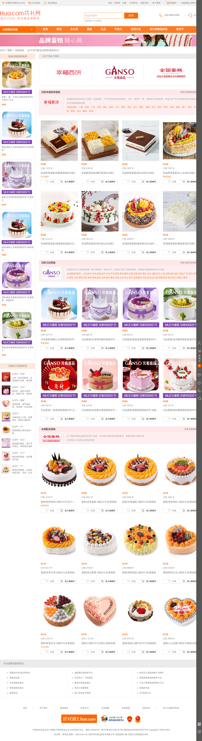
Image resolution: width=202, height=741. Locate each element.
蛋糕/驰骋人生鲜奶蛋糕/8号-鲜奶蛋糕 (18, 248)
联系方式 (85, 708)
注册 (124, 3)
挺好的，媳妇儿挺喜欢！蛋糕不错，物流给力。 (22, 394)
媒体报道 (64, 708)
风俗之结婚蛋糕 (81, 688)
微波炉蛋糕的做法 (82, 683)
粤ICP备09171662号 (110, 730)
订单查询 (133, 3)
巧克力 (118, 29)
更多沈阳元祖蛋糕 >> (189, 262)
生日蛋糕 (97, 21)
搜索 (131, 15)
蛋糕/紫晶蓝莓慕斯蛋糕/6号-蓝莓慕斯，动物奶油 (18, 298)
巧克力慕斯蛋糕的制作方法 (151, 683)
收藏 (50, 181)
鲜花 (59, 29)
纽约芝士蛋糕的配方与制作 (151, 673)
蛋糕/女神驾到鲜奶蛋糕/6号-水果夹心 (18, 198)
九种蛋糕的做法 (16, 683)
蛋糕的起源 (14, 678)
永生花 (74, 29)
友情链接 (126, 708)
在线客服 (195, 15)
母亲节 (180, 29)
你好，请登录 (114, 3)
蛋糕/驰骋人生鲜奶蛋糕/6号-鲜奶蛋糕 (18, 148)
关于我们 (44, 708)
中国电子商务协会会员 (59, 730)
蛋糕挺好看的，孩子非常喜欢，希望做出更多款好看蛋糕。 (22, 446)
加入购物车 (67, 181)
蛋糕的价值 (144, 688)
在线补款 (146, 708)
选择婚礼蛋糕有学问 (83, 673)
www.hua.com (81, 734)
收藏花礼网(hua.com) (13, 3)
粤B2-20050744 (93, 730)
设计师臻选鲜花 (158, 29)
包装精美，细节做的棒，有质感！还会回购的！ (22, 407)
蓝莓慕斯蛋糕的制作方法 (150, 678)
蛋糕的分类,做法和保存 (19, 673)
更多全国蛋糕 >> (191, 429)
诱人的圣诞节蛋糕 (82, 693)
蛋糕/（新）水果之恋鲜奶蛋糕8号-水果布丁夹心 (18, 98)
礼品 (103, 29)
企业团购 (105, 708)
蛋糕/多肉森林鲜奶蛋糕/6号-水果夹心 (18, 349)
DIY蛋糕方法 (145, 693)
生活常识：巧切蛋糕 (83, 678)
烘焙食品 (13, 693)
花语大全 (136, 29)
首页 (45, 29)
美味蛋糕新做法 (16, 688)
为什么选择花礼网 (171, 708)
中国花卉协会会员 (40, 730)
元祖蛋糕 (88, 21)
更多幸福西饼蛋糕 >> (189, 92)
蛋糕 (89, 29)
